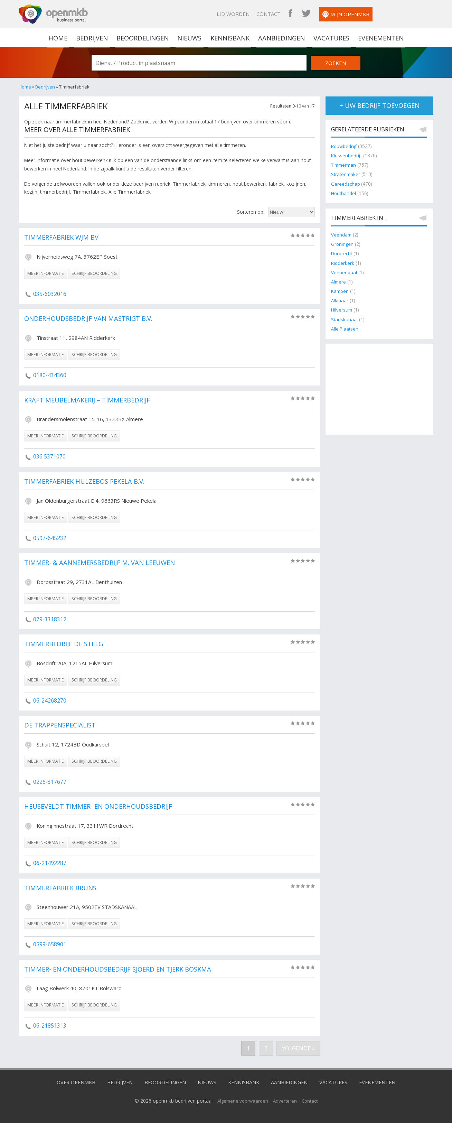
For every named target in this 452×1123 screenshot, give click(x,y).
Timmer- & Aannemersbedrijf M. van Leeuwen (102, 563)
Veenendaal (344, 272)
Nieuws (190, 37)
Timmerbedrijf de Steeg (65, 644)
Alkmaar (340, 300)
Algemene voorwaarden (242, 1100)
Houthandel (343, 193)
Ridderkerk (342, 263)
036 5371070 (49, 456)
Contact (323, 13)
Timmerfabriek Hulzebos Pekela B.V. (87, 481)
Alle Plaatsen (345, 329)
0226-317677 (49, 782)
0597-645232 (49, 537)
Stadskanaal (344, 319)
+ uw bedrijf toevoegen (379, 105)
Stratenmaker (346, 174)
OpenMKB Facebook (344, 14)
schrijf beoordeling (94, 273)
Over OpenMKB (70, 1081)
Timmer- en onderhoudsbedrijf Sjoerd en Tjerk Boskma (121, 969)
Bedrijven (92, 37)
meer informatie (45, 273)
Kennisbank (229, 37)
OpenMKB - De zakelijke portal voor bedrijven (53, 14)
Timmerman (345, 165)
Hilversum (342, 310)
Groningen (342, 244)
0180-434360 (49, 375)
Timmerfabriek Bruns (62, 888)
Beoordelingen (143, 37)
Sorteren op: (250, 211)
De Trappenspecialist (61, 725)
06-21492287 (49, 863)
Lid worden (287, 13)
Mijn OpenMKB (400, 15)
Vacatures (330, 37)
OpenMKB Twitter (360, 14)
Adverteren (286, 1100)
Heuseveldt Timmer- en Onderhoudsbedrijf (101, 806)
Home (25, 87)
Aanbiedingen (281, 37)
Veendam (341, 235)
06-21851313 (49, 1025)
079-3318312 (49, 619)
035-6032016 (49, 294)
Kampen (340, 291)
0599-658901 (49, 944)
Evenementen (379, 37)
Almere (339, 282)
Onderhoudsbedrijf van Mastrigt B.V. (90, 319)
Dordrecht (342, 253)
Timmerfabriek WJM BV (62, 237)
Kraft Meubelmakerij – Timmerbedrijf (89, 400)
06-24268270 (49, 700)
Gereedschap (346, 183)
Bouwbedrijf (344, 146)
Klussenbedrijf (346, 155)
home (59, 37)
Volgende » (298, 1048)
